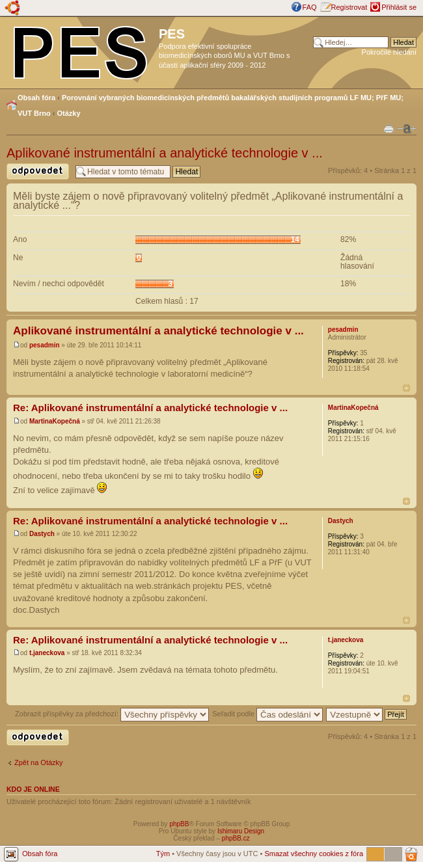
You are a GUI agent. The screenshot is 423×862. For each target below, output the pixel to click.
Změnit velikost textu (406, 128)
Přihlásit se (398, 7)
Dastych (42, 533)
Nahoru (406, 388)
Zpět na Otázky (38, 762)
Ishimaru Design (240, 831)
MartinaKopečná (54, 421)
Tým (163, 853)
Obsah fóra (36, 97)
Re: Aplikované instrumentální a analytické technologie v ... (150, 407)
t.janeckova (46, 652)
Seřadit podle (267, 714)
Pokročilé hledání (389, 52)
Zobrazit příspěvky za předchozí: (112, 714)
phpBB (179, 824)
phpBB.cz (236, 838)
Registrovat (349, 7)
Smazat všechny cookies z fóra (313, 853)
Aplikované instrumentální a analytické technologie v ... (165, 153)
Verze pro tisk (389, 128)
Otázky (69, 113)
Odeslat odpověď (38, 171)
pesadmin (44, 345)
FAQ (310, 7)
